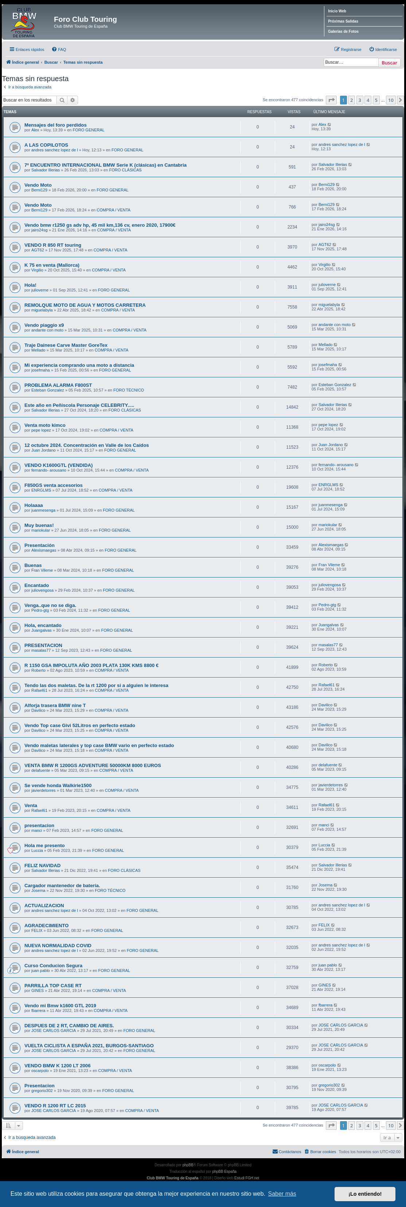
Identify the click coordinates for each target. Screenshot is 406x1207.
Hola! (30, 285)
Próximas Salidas (343, 21)
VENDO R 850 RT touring (52, 245)
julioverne (39, 290)
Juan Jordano (43, 450)
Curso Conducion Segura (53, 965)
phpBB (188, 1165)
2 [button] (351, 100)
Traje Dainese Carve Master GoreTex (66, 345)
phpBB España (224, 1172)
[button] (331, 100)
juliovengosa (42, 590)
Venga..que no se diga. (50, 605)
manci (36, 830)
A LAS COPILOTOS (46, 145)
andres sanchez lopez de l (54, 150)
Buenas (33, 565)
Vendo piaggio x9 (44, 325)
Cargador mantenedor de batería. (62, 885)
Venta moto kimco (45, 425)
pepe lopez (41, 430)
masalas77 (41, 650)
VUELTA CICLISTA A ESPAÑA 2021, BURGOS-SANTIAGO (89, 1045)
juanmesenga (43, 510)
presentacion (39, 825)
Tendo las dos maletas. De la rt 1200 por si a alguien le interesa (96, 685)
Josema (38, 890)
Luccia (37, 850)
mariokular (40, 530)
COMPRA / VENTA (113, 210)
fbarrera (38, 1010)
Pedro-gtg (40, 610)
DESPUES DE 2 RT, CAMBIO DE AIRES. (69, 1025)
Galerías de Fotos (343, 31)
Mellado (38, 350)
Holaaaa (33, 505)
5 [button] (376, 100)
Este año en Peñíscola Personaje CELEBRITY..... (79, 405)
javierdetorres (43, 790)
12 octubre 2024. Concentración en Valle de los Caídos (86, 445)
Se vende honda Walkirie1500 (57, 785)
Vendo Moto (38, 185)
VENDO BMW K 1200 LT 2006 (57, 1065)
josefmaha (40, 370)
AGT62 (37, 250)
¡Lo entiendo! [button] (365, 1194)
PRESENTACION (43, 645)
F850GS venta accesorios (53, 485)
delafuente (40, 770)
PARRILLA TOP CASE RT (53, 985)
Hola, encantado (43, 625)
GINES (37, 990)
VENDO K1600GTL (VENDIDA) (58, 465)
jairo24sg (39, 230)
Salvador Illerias (45, 170)
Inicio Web (337, 11)
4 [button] (368, 100)
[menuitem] (58, 49)
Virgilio (37, 270)
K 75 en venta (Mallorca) (51, 265)
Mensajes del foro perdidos (55, 125)
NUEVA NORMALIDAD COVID (57, 945)
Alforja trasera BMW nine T (55, 705)
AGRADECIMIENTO (46, 925)
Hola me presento (44, 845)
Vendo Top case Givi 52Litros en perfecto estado (79, 725)
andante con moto (47, 330)
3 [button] (360, 100)
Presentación (39, 545)
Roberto (38, 670)
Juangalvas (41, 630)
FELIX (37, 930)
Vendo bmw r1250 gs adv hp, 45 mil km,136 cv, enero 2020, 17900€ (100, 225)
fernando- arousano (48, 470)
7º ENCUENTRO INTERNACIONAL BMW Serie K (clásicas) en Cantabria (105, 165)
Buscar (389, 62)
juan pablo (40, 970)
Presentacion (39, 1085)
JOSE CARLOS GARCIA (53, 1030)
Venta (30, 805)
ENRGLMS (41, 490)
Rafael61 (39, 690)
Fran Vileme (42, 570)
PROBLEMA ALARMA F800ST (58, 385)
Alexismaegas (43, 550)
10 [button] (391, 100)
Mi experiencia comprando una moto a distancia (79, 365)
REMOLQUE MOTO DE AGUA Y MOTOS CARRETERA (85, 305)
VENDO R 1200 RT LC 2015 (55, 1105)
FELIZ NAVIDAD (42, 865)
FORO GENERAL (89, 130)
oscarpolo (40, 1070)
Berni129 (39, 190)
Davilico (38, 710)
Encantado (36, 585)
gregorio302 (42, 1090)
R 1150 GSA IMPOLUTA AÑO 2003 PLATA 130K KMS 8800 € (91, 665)
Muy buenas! (39, 525)
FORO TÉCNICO (128, 390)
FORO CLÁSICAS (125, 170)
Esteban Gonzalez (47, 390)
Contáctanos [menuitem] (286, 1151)
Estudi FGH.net (246, 1178)
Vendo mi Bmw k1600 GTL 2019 (60, 1005)
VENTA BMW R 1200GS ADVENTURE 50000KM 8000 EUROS (92, 765)
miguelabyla (42, 310)
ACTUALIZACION (44, 905)
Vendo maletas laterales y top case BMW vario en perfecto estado (99, 745)
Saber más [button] (282, 1194)
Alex (35, 130)
